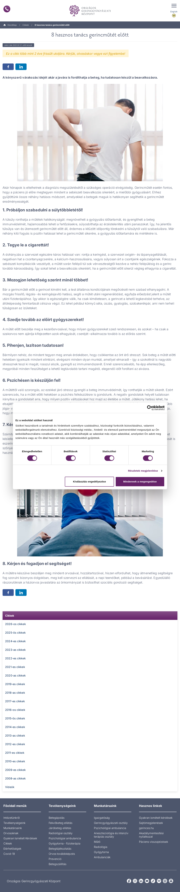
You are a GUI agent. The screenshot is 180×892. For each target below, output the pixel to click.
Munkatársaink (12, 828)
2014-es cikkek (15, 727)
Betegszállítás (57, 864)
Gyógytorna (101, 852)
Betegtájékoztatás (60, 848)
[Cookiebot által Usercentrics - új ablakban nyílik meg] (150, 407)
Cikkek (25, 25)
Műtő (97, 841)
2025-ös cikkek (15, 632)
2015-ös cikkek (15, 718)
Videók (9, 787)
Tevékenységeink (14, 823)
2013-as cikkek (15, 735)
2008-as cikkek (15, 778)
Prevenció (55, 859)
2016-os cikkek (15, 710)
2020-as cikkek (15, 675)
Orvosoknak (10, 833)
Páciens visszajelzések (153, 841)
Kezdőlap (10, 25)
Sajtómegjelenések (151, 823)
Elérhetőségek (12, 848)
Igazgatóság (102, 817)
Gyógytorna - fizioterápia (64, 843)
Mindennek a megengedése (140, 481)
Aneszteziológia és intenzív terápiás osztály (111, 834)
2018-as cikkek (15, 692)
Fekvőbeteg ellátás (60, 823)
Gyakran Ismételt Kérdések (20, 838)
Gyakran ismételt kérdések (155, 817)
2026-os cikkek (15, 624)
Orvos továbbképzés (62, 853)
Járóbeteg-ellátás (60, 828)
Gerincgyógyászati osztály (111, 823)
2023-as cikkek (15, 649)
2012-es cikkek (15, 744)
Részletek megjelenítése (143, 470)
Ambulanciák (102, 857)
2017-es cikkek (15, 701)
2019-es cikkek (15, 684)
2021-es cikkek (15, 667)
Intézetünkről (11, 817)
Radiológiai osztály (61, 833)
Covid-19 (9, 853)
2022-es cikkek (15, 658)
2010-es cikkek (15, 761)
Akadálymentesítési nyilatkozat (151, 834)
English (173, 11)
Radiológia (100, 847)
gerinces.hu (146, 828)
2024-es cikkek (15, 641)
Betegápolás (56, 817)
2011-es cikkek (14, 752)
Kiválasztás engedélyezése (89, 481)
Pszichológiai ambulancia (65, 838)
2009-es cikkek (15, 770)
